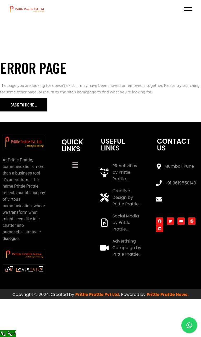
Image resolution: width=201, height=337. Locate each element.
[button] (75, 166)
